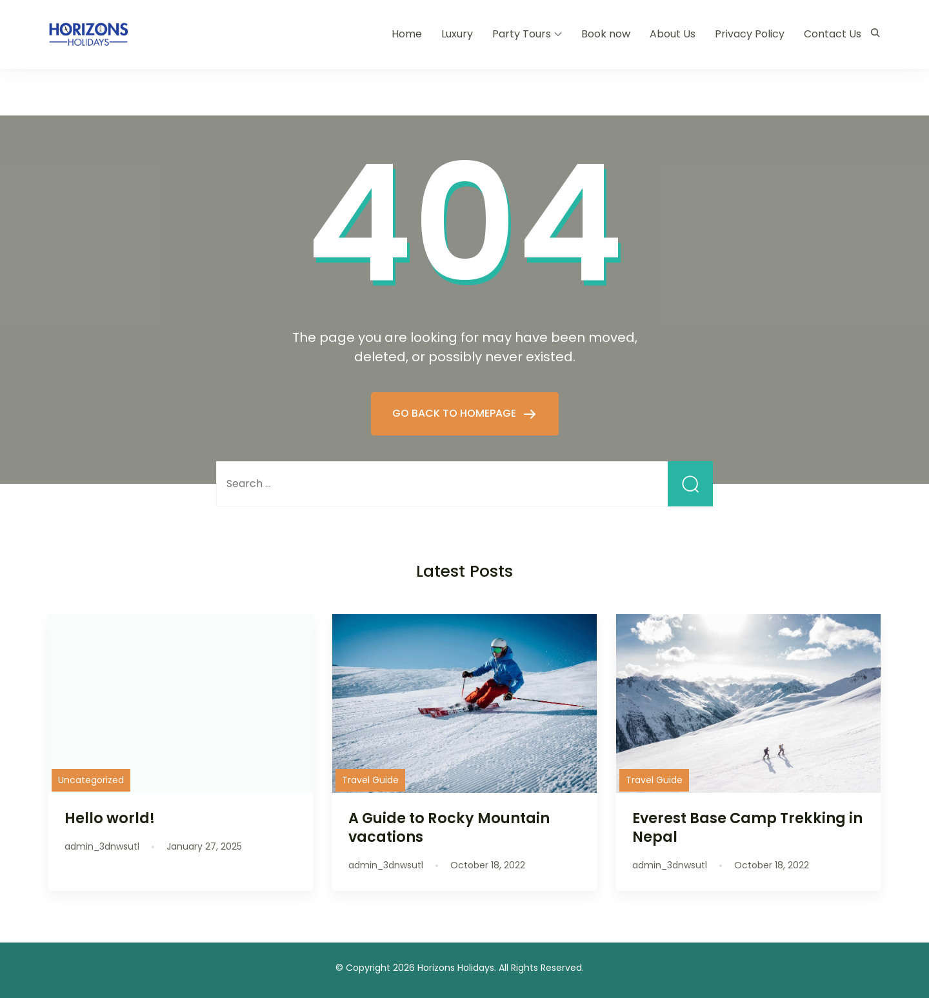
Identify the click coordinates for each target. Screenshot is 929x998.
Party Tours (521, 33)
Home (407, 33)
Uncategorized (91, 779)
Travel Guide (370, 779)
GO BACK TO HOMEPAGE (455, 413)
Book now (605, 33)
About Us (672, 33)
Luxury (457, 33)
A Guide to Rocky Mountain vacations (449, 827)
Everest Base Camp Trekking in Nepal (747, 827)
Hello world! (110, 818)
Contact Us (832, 33)
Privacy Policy (749, 33)
